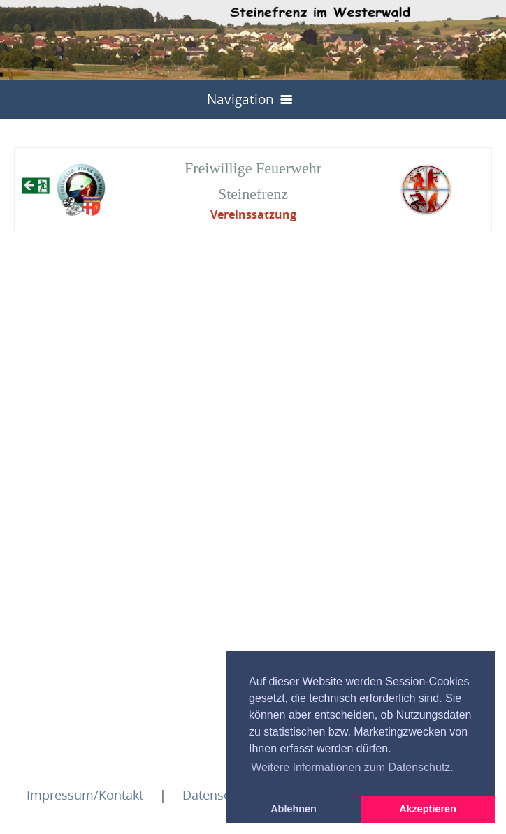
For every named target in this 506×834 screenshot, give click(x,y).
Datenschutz (218, 795)
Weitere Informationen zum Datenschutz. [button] (352, 767)
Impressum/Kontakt (85, 795)
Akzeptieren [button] (427, 808)
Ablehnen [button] (293, 808)
